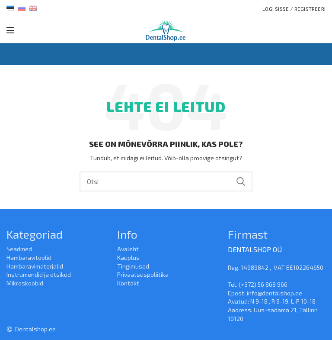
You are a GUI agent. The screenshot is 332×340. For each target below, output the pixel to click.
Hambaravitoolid (28, 257)
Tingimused (133, 266)
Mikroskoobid (24, 283)
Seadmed (19, 249)
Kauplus (128, 257)
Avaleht (128, 249)
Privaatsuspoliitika (143, 274)
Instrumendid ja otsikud (38, 274)
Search (241, 181)
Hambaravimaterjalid (34, 266)
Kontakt (128, 283)
